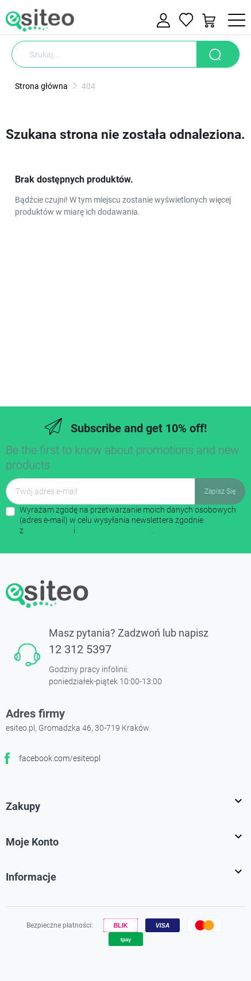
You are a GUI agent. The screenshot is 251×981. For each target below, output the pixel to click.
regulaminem (48, 530)
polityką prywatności (114, 530)
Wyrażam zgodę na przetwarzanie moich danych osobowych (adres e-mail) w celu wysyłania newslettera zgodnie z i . (128, 520)
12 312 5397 (80, 649)
